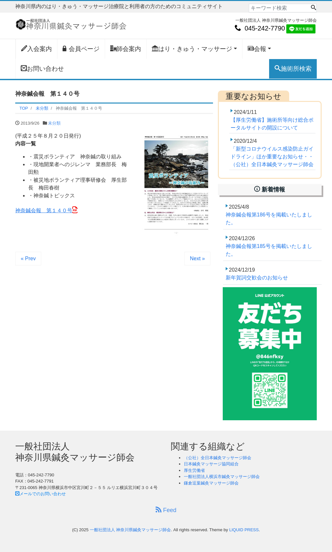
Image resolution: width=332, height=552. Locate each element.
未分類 (54, 123)
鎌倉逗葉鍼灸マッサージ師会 (211, 483)
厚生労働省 (194, 470)
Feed (166, 510)
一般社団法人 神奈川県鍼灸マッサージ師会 (130, 529)
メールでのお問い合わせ (40, 493)
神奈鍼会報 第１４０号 (43, 210)
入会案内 (36, 48)
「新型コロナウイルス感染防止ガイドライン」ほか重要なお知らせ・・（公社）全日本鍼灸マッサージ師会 (272, 156)
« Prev (28, 258)
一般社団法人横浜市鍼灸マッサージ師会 (222, 476)
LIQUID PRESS (244, 529)
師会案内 (125, 48)
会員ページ (81, 48)
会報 (257, 48)
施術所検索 (293, 68)
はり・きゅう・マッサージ (192, 48)
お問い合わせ (42, 68)
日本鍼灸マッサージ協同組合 (211, 463)
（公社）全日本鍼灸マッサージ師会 (217, 457)
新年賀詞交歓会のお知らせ (257, 277)
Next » (197, 258)
